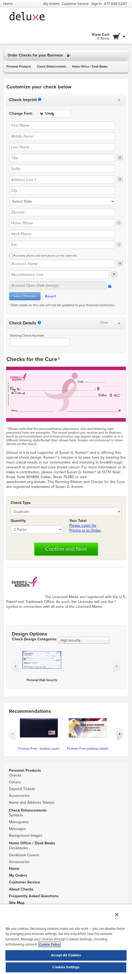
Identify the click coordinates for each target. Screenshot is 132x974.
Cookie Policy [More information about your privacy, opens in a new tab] (49, 944)
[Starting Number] (39, 322)
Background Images (25, 835)
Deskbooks (18, 848)
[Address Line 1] (62, 179)
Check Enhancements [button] (51, 66)
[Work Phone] (62, 234)
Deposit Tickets (22, 789)
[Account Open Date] (110, 286)
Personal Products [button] (19, 66)
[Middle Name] (62, 136)
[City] (62, 190)
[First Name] (62, 125)
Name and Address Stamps (32, 802)
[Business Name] (62, 264)
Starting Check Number (27, 335)
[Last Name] (62, 147)
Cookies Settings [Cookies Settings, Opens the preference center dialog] (65, 967)
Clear (104, 322)
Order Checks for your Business (39, 55)
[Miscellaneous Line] (59, 274)
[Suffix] (62, 169)
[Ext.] (62, 245)
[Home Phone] (62, 223)
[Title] (62, 158)
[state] (62, 201)
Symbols (16, 815)
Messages (17, 828)
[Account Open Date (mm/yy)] (57, 285)
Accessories (19, 795)
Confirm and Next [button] (66, 549)
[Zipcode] (62, 212)
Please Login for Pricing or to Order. (85, 528)
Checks (15, 775)
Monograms (19, 822)
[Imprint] (40, 99)
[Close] (117, 915)
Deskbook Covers (24, 855)
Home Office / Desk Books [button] (90, 66)
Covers (15, 782)
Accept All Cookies (66, 955)
